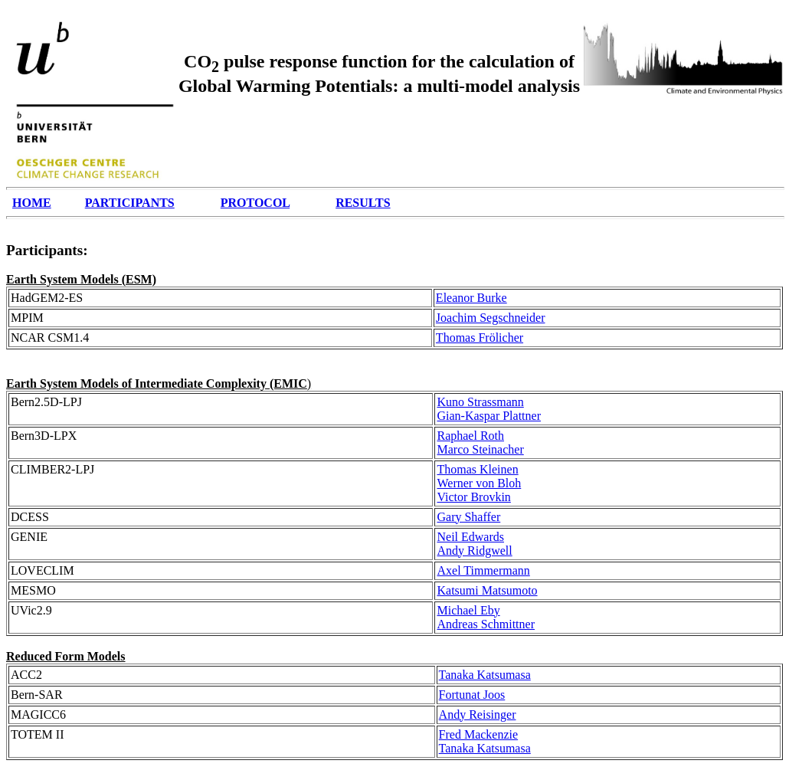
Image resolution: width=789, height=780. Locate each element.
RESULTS (363, 202)
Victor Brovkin (473, 496)
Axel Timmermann (483, 570)
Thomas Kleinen (477, 469)
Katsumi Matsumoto (487, 590)
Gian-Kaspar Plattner (489, 415)
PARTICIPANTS (130, 202)
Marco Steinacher (480, 449)
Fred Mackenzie (479, 734)
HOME (31, 202)
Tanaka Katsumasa (485, 674)
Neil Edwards (470, 536)
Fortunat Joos (472, 694)
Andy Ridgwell (474, 550)
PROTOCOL (255, 202)
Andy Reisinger (477, 714)
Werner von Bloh (479, 483)
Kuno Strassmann (480, 401)
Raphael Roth (470, 435)
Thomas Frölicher (479, 337)
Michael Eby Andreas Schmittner (486, 617)
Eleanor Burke (471, 297)
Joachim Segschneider (490, 317)
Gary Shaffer (468, 516)
